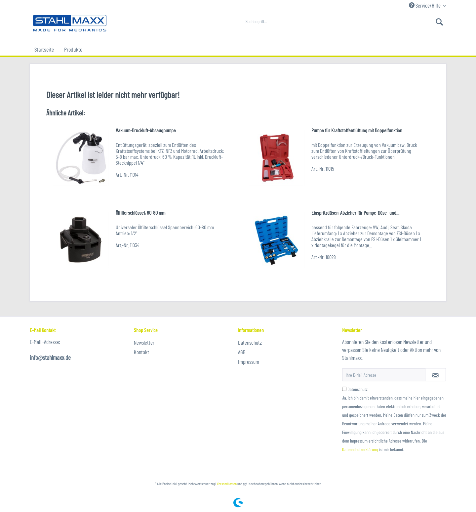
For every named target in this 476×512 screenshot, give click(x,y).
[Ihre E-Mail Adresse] (383, 374)
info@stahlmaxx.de (50, 357)
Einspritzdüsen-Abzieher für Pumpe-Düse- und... (355, 212)
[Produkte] (73, 49)
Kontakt (141, 352)
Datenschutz (250, 342)
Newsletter (144, 342)
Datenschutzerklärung (360, 449)
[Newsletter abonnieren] (435, 374)
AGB (242, 352)
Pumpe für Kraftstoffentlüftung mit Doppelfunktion (356, 130)
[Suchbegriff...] (344, 21)
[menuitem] (344, 21)
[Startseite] (44, 49)
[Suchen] (439, 21)
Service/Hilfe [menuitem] (425, 5)
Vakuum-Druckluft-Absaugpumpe (146, 130)
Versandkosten (227, 483)
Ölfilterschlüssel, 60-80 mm (140, 212)
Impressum (248, 361)
